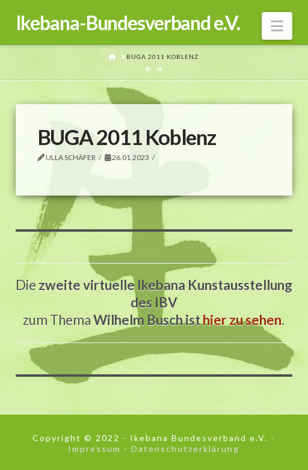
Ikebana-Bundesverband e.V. (128, 22)
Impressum (94, 449)
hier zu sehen (242, 320)
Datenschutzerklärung (185, 449)
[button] (277, 26)
